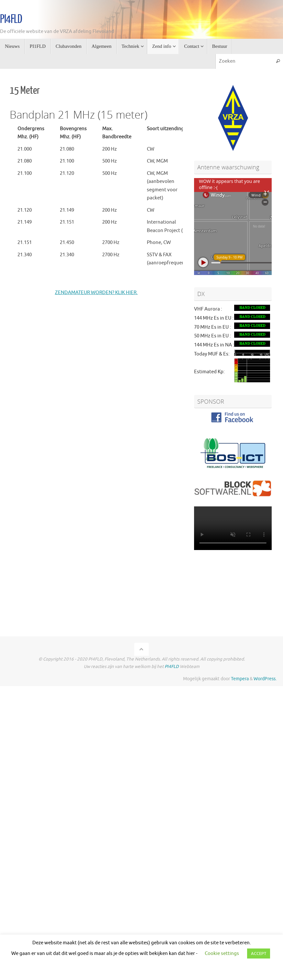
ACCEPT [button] (258, 953)
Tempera (240, 679)
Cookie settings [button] (222, 953)
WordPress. (265, 679)
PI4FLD (11, 19)
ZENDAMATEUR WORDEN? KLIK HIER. (96, 293)
